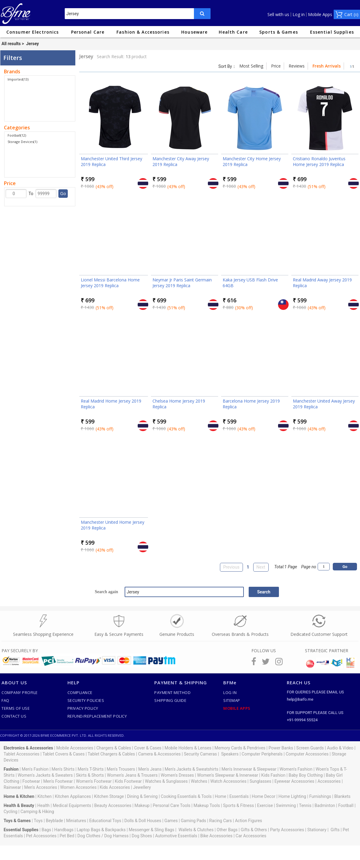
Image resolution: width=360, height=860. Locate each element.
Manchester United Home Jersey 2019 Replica (112, 525)
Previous (231, 567)
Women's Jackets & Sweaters (45, 775)
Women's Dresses (177, 775)
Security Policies (85, 700)
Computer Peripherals (262, 754)
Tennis (305, 805)
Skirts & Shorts (90, 775)
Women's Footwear (94, 781)
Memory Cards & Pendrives (239, 747)
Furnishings (320, 796)
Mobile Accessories (74, 747)
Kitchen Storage (109, 796)
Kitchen (45, 796)
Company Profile (20, 692)
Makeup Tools (207, 805)
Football (345, 805)
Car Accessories (251, 835)
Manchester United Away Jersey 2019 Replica (324, 404)
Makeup (142, 805)
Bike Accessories (216, 835)
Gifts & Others (254, 829)
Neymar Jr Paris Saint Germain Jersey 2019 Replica (182, 282)
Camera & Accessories (159, 754)
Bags (46, 829)
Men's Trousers (121, 769)
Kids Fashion (273, 775)
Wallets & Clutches (196, 829)
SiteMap (231, 700)
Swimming (286, 805)
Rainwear (12, 787)
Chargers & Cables (114, 747)
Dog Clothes (88, 835)
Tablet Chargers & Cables (111, 754)
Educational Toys (105, 820)
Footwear (31, 781)
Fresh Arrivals (327, 66)
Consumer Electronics (32, 32)
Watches (199, 781)
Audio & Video (340, 747)
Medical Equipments (72, 805)
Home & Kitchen (19, 796)
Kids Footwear (128, 781)
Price (276, 66)
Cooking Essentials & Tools (186, 796)
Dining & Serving (142, 796)
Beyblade (54, 820)
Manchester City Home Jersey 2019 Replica (252, 161)
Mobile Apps (320, 14)
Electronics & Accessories (28, 747)
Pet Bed (67, 835)
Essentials (239, 796)
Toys (38, 820)
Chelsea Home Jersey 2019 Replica (178, 404)
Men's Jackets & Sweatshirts (191, 769)
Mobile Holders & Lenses (188, 747)
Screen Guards (310, 747)
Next (261, 567)
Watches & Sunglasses (166, 781)
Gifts (335, 829)
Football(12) (17, 135)
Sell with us (278, 14)
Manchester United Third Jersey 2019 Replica (111, 161)
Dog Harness (116, 835)
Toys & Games (17, 820)
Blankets (342, 796)
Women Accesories (78, 787)
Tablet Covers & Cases (63, 754)
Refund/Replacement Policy (97, 716)
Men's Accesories (40, 787)
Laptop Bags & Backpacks (101, 829)
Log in (299, 14)
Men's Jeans (150, 769)
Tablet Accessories (21, 754)
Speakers (230, 754)
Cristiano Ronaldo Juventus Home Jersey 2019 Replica (319, 161)
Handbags (64, 829)
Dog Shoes (142, 835)
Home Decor (263, 796)
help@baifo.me (300, 699)
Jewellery (142, 787)
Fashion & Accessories (142, 32)
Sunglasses (260, 781)
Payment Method (172, 692)
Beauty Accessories (113, 805)
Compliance (80, 692)
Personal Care (88, 32)
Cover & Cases (147, 747)
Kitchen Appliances (73, 796)
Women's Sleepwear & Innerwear (227, 775)
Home (220, 796)
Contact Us (14, 716)
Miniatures (76, 820)
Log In (230, 692)
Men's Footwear (58, 781)
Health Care (233, 32)
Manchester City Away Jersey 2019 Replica (180, 161)
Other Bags (227, 829)
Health (43, 805)
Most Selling (251, 66)
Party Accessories (287, 829)
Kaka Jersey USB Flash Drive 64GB (250, 282)
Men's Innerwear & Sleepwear (249, 769)
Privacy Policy (82, 708)
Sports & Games (278, 32)
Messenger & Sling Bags (152, 829)
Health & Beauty (19, 805)
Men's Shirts (63, 769)
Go (63, 193)
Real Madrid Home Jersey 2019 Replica (111, 404)
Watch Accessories (228, 781)
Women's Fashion (296, 769)
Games (171, 820)
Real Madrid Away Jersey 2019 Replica (322, 282)
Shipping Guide (170, 700)
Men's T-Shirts (91, 769)
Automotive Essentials (176, 835)
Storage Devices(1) (22, 141)
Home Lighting (292, 796)
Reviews (297, 66)
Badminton (325, 805)
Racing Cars (220, 820)
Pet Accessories (41, 835)
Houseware (194, 32)
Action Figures (248, 820)
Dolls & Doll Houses (142, 820)
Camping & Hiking (37, 811)
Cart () (351, 14)
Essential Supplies (332, 32)
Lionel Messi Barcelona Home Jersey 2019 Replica (110, 282)
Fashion (11, 769)
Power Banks (281, 747)
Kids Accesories (115, 787)
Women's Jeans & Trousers (132, 775)
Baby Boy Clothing (306, 775)
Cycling (10, 811)
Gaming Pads (193, 820)
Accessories (328, 781)
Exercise (265, 805)
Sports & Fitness (238, 805)
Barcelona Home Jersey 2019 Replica (251, 404)
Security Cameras (200, 754)
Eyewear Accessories (294, 781)
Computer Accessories (307, 754)
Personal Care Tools (172, 805)
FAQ (5, 700)
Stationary (316, 829)
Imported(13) (18, 79)
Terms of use (16, 708)
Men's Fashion (35, 769)
